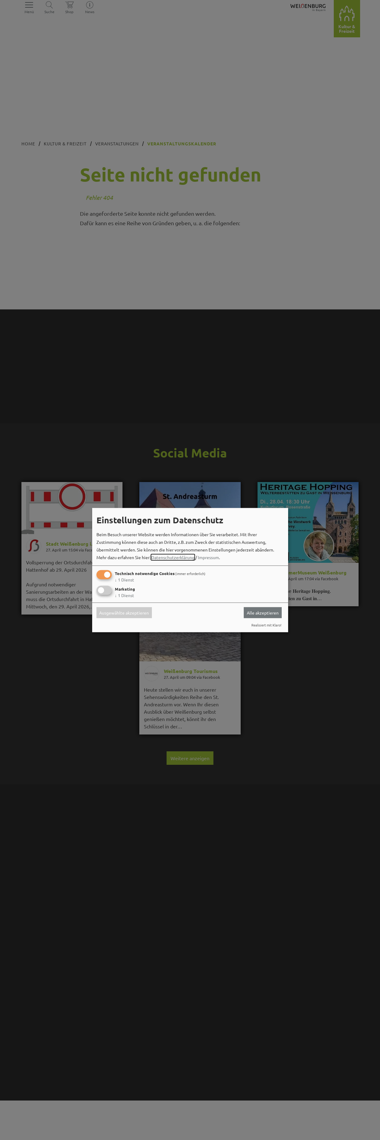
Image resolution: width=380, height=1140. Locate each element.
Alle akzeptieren (263, 612)
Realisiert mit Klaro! (266, 624)
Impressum (208, 557)
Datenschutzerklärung (172, 557)
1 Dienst (124, 579)
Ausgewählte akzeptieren (124, 612)
